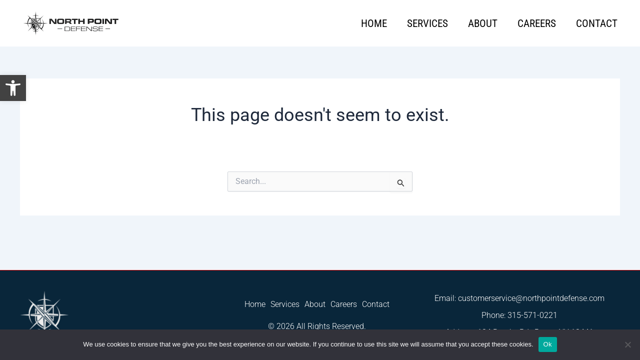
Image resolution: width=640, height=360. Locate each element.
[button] (13, 88)
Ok (548, 344)
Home (374, 24)
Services (427, 24)
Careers (537, 24)
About (483, 24)
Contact (597, 24)
